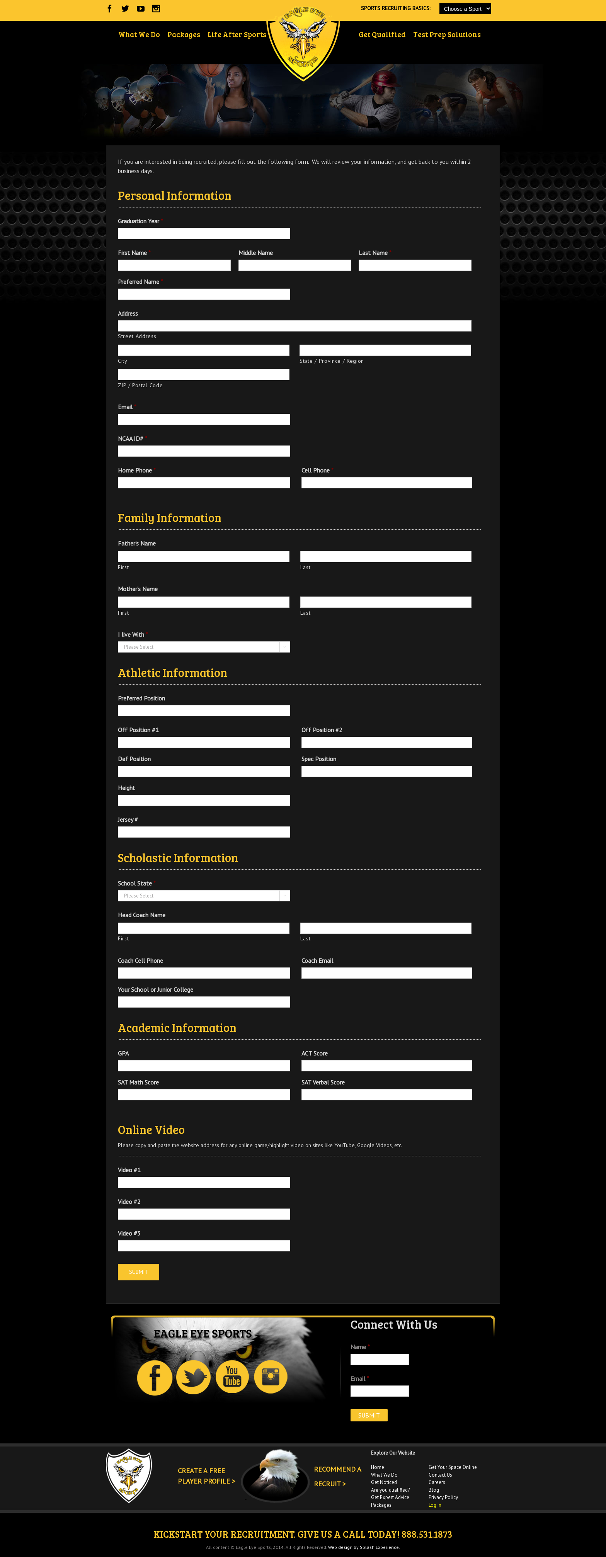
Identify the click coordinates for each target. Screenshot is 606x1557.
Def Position (134, 759)
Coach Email (317, 960)
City (123, 360)
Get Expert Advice (390, 1497)
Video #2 (129, 1201)
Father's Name (137, 543)
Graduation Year (140, 221)
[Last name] (386, 556)
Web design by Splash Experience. (364, 1547)
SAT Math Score (138, 1082)
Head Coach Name (141, 915)
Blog (434, 1490)
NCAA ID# (132, 438)
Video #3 (129, 1233)
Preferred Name (140, 282)
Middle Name (255, 253)
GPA (123, 1053)
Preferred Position (141, 698)
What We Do (384, 1475)
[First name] (203, 556)
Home (377, 1467)
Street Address (137, 336)
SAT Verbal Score (323, 1082)
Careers (437, 1482)
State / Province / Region (332, 360)
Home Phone (137, 470)
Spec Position (318, 759)
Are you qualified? (390, 1490)
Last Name (375, 253)
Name (360, 1347)
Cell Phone (317, 470)
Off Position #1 (138, 730)
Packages (381, 1505)
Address (128, 313)
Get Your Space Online (453, 1467)
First (123, 567)
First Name (134, 253)
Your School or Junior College (155, 989)
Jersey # (128, 819)
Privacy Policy (443, 1497)
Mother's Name (138, 589)
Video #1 (129, 1170)
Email (127, 407)
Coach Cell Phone (140, 960)
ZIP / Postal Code (140, 385)
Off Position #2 (321, 730)
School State (137, 883)
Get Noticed (384, 1482)
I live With (133, 634)
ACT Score (314, 1053)
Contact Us (440, 1475)
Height (126, 788)
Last (305, 567)
